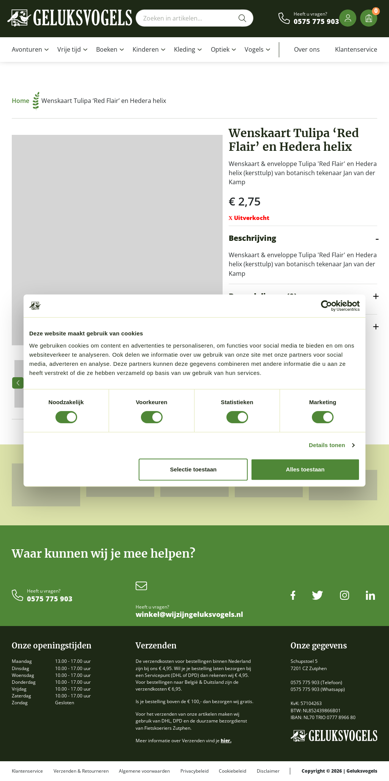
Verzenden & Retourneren (81, 771)
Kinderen (146, 49)
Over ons (307, 49)
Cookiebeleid (232, 771)
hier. (226, 740)
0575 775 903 (316, 21)
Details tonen (327, 445)
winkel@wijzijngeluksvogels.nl (189, 614)
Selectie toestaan (193, 469)
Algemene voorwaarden (144, 771)
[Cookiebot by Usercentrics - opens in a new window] (326, 305)
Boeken (106, 49)
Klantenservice (356, 49)
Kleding (184, 49)
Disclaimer (268, 771)
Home (26, 100)
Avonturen (27, 49)
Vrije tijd (69, 49)
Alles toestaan (305, 469)
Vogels (254, 49)
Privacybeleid (194, 771)
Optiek (220, 49)
